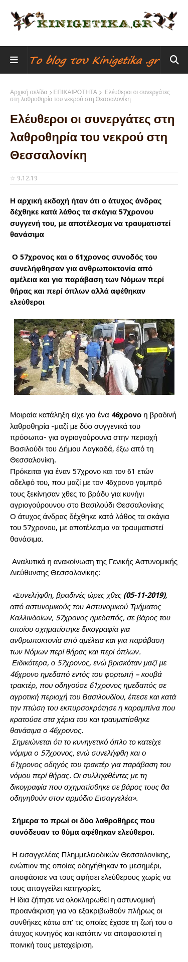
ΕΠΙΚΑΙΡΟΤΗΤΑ (75, 92)
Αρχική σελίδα (29, 92)
